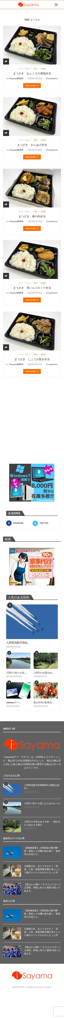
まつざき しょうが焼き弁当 (32, 359)
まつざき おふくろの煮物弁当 (32, 73)
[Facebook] (18, 523)
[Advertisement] (32, 424)
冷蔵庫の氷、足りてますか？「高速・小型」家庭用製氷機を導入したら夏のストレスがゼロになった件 (42, 869)
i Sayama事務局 (16, 78)
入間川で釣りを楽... (16, 672)
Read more (32, 85)
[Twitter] (45, 523)
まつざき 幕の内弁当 (32, 216)
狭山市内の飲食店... (43, 702)
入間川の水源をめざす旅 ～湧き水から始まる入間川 (42, 823)
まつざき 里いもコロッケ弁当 (32, 288)
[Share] (6, 61)
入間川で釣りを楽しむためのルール (42, 803)
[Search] (60, 4)
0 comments (52, 78)
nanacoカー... (13, 702)
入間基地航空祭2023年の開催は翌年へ (41, 787)
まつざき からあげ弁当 (32, 145)
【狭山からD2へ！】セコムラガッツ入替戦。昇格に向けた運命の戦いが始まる (42, 887)
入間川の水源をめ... (43, 672)
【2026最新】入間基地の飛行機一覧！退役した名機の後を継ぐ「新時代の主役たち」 (42, 851)
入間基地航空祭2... (17, 642)
